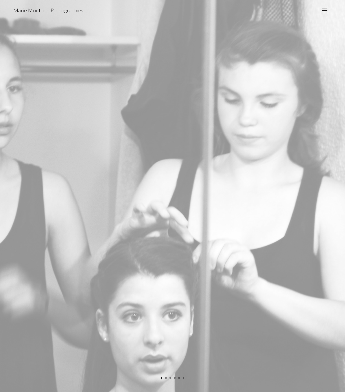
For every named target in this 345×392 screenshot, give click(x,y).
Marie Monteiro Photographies (48, 10)
